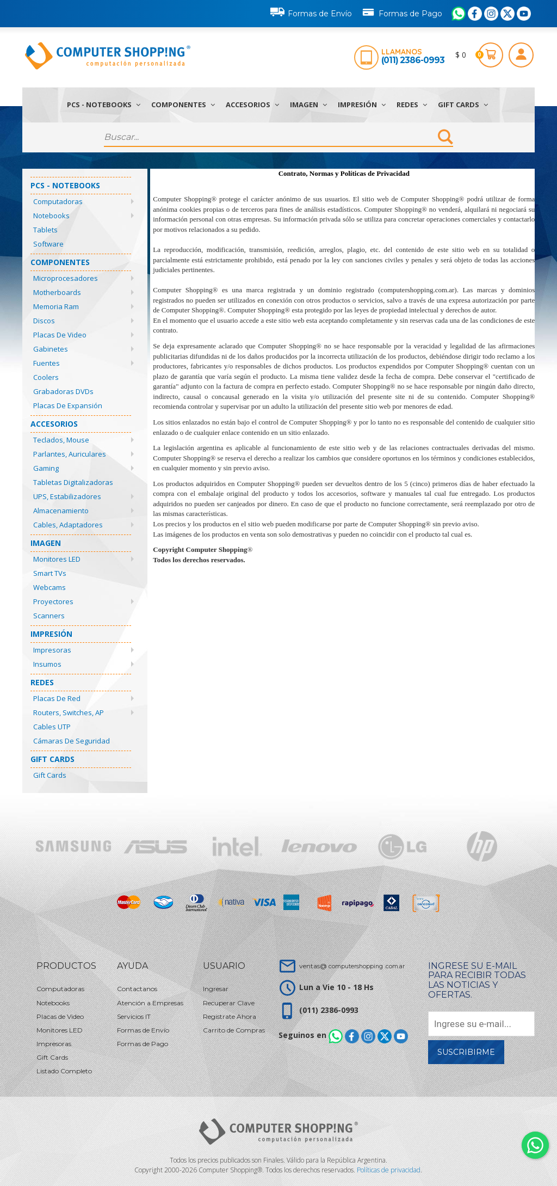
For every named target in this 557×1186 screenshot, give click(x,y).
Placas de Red (57, 698)
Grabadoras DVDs (63, 391)
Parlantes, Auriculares (69, 454)
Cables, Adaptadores (68, 525)
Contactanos (137, 989)
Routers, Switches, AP (68, 712)
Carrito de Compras (234, 1030)
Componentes (183, 104)
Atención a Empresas (150, 1003)
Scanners (49, 615)
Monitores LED (57, 559)
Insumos (47, 664)
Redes (412, 104)
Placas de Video (59, 335)
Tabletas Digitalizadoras (73, 482)
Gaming (46, 468)
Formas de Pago (401, 11)
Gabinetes (50, 349)
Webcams (49, 587)
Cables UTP (52, 727)
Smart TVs (49, 573)
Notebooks (51, 215)
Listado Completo (64, 1071)
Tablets (45, 230)
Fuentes (46, 363)
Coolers (46, 377)
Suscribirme (466, 1052)
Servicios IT (134, 1016)
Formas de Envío (311, 12)
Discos (44, 320)
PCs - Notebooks (103, 104)
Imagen (308, 104)
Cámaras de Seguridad (71, 741)
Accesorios (252, 104)
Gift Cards (463, 104)
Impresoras (52, 650)
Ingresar (215, 989)
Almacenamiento (61, 510)
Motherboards (57, 292)
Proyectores (53, 601)
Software (48, 244)
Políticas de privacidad (388, 1170)
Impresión (362, 104)
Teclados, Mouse (61, 440)
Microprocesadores (65, 278)
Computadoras (58, 201)
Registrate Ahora (229, 1016)
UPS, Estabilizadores (67, 496)
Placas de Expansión (67, 405)
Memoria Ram (56, 306)
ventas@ (352, 966)
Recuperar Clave (229, 1003)
